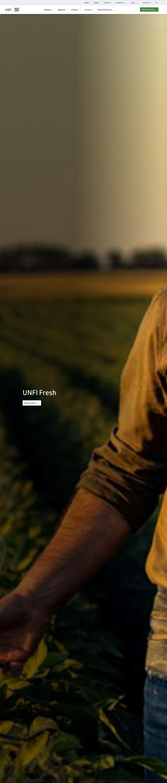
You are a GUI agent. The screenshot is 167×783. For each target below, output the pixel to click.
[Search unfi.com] (156, 2)
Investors (121, 3)
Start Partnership (148, 9)
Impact (96, 3)
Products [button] (74, 10)
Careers (109, 3)
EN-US (148, 3)
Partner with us (30, 403)
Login (135, 3)
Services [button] (88, 10)
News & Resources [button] (105, 10)
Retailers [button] (48, 10)
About (87, 3)
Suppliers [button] (61, 10)
